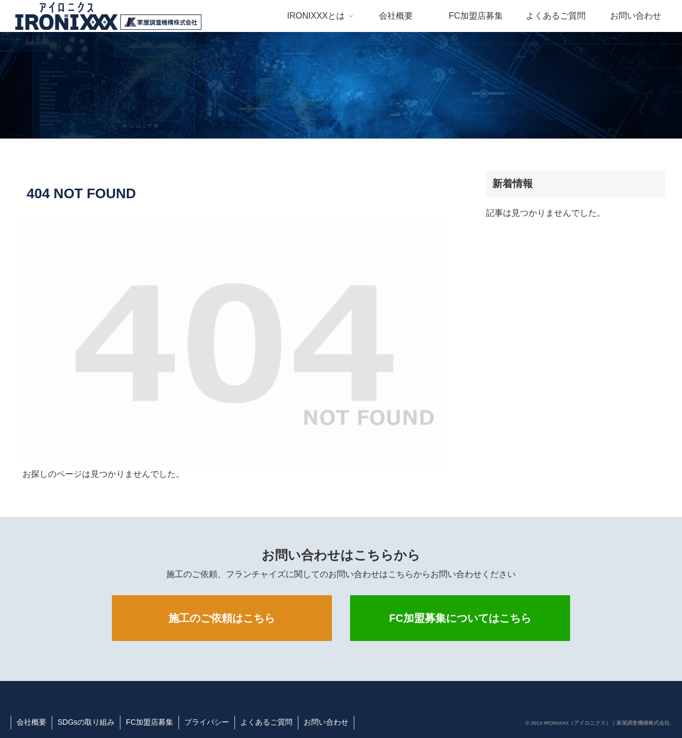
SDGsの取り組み (86, 722)
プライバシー (206, 722)
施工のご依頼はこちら (221, 618)
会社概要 (31, 722)
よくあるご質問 (266, 722)
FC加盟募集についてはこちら (460, 618)
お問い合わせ (326, 722)
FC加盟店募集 (149, 722)
